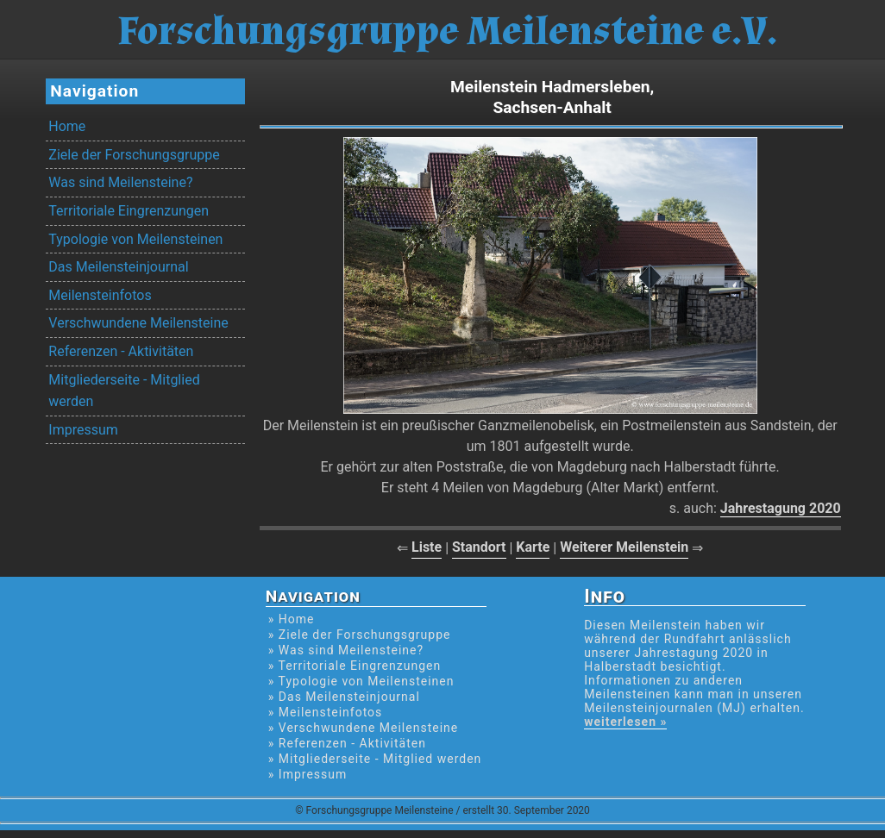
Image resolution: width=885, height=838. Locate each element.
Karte (532, 547)
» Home (291, 619)
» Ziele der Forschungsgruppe (359, 634)
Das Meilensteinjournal (118, 267)
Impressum (83, 430)
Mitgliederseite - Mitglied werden (123, 391)
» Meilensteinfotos (325, 712)
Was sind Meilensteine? (120, 182)
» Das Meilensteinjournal (344, 697)
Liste (426, 547)
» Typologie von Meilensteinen (361, 681)
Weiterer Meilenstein (624, 547)
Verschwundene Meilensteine (138, 323)
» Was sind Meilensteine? (346, 650)
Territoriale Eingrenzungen (128, 211)
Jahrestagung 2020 (780, 508)
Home (66, 126)
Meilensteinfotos (99, 295)
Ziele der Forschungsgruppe (133, 155)
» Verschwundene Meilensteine (363, 728)
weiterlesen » (625, 722)
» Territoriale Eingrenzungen (354, 665)
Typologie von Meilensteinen (135, 239)
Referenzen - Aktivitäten (120, 351)
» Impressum (307, 774)
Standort (479, 547)
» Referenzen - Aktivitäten (347, 743)
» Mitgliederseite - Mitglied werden (375, 759)
